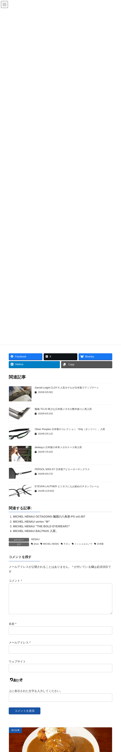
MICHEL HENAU (51, 544)
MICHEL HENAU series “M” (31, 521)
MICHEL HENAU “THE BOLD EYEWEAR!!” (41, 526)
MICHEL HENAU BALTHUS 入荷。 (35, 531)
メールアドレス (19, 647)
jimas (36, 544)
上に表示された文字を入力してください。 (36, 695)
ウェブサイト (17, 666)
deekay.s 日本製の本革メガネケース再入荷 (58, 447)
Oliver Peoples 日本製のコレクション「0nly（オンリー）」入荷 (70, 429)
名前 (12, 628)
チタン (67, 544)
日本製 (100, 544)
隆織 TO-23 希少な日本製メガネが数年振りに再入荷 (63, 409)
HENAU (35, 539)
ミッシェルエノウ (83, 544)
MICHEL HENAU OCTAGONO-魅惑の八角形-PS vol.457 (49, 516)
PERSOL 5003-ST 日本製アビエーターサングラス (62, 469)
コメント (15, 580)
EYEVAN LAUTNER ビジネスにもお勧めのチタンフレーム (67, 486)
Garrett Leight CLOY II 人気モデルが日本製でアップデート (67, 387)
